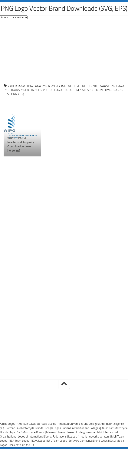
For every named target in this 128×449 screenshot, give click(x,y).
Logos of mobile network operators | (89, 436)
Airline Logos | (8, 423)
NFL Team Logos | (58, 440)
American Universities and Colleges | (79, 423)
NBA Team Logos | (20, 440)
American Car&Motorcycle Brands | (37, 423)
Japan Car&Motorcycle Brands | (28, 432)
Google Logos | (54, 428)
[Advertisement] (64, 50)
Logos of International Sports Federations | (43, 436)
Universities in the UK (21, 445)
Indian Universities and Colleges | (82, 428)
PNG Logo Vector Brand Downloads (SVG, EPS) (64, 8)
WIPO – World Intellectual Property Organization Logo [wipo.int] (20, 144)
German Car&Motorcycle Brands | (25, 428)
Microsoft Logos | (56, 432)
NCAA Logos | (39, 440)
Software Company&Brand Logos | (89, 440)
